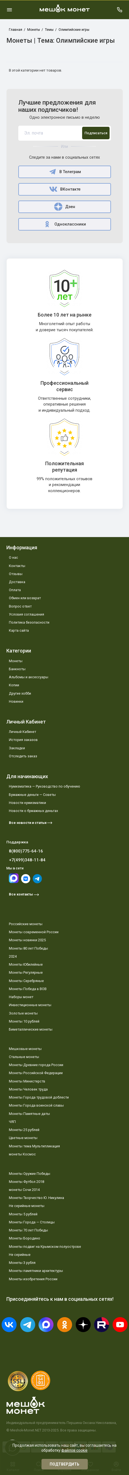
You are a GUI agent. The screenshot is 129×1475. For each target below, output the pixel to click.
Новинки (16, 701)
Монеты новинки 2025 (27, 940)
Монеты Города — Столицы (32, 1222)
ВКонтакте (64, 189)
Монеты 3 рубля (22, 1263)
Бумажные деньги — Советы (32, 795)
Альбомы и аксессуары (28, 677)
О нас (13, 557)
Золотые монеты (23, 1013)
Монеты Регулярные (26, 972)
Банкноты (17, 669)
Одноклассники (64, 224)
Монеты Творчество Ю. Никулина (36, 1198)
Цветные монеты (23, 1138)
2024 (13, 956)
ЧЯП (12, 1122)
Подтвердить (64, 1464)
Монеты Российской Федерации (36, 1073)
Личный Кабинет (22, 732)
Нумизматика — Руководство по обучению (44, 786)
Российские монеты (25, 924)
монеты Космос (22, 1154)
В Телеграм (64, 171)
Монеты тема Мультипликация (34, 1146)
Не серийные (20, 1255)
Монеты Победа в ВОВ (28, 989)
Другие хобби (20, 693)
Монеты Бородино (24, 1238)
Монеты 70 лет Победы (28, 1230)
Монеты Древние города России (36, 1065)
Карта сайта (19, 630)
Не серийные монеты (26, 1206)
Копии (14, 685)
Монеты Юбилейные (26, 964)
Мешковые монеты (25, 1049)
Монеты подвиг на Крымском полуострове (45, 1246)
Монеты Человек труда (28, 1089)
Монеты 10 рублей (24, 1021)
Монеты (15, 661)
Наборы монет (21, 997)
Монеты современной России (34, 932)
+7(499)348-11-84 (27, 859)
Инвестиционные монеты (30, 1005)
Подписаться (96, 133)
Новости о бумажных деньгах (33, 811)
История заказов (23, 740)
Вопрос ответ (20, 606)
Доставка (17, 582)
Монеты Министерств (27, 1081)
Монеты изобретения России (33, 1279)
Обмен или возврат (25, 598)
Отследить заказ (23, 756)
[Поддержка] (119, 9)
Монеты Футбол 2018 (26, 1182)
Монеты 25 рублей (24, 1130)
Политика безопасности (29, 622)
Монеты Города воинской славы (36, 1105)
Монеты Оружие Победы (29, 1174)
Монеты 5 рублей (23, 1214)
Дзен (64, 206)
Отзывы (15, 574)
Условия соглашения (26, 614)
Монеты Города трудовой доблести (39, 1097)
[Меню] (9, 9)
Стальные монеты (24, 1057)
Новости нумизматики (27, 803)
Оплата (15, 590)
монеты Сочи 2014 (24, 1190)
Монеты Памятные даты (29, 1114)
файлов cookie (74, 1450)
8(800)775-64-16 (26, 851)
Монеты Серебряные (26, 981)
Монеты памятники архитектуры (36, 1271)
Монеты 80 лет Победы (28, 948)
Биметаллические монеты (30, 1029)
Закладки (17, 748)
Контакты (17, 566)
